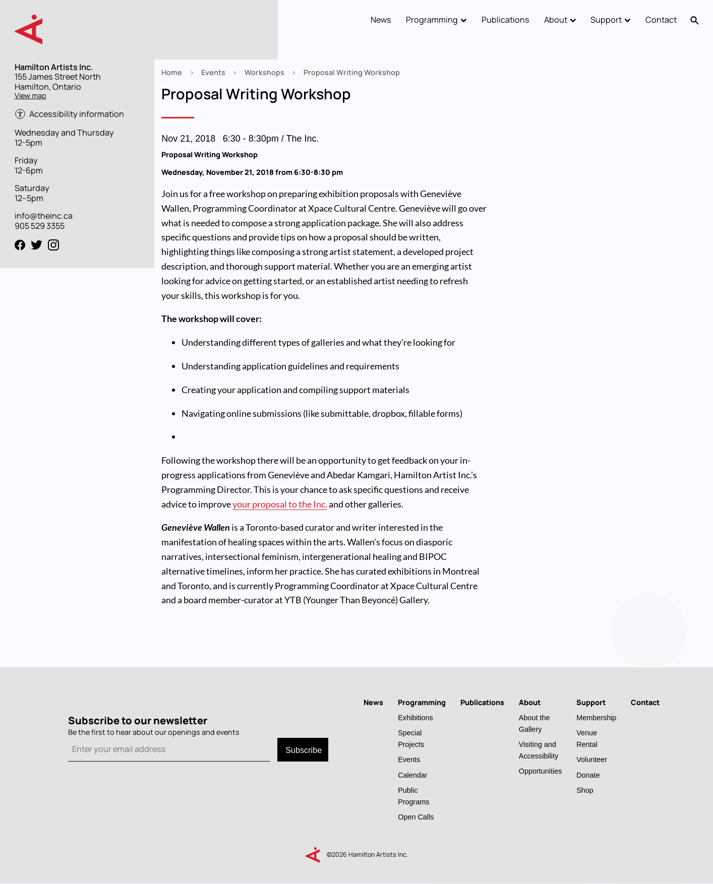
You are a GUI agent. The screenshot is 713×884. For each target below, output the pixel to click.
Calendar (412, 775)
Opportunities (540, 771)
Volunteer (591, 759)
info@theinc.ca (44, 215)
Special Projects (411, 738)
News (381, 19)
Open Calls (416, 817)
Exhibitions (415, 717)
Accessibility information (76, 114)
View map (30, 95)
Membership (596, 717)
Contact (661, 19)
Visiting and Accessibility (538, 750)
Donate (588, 775)
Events (213, 72)
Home (171, 72)
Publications (505, 19)
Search (695, 20)
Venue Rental (587, 738)
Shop (584, 790)
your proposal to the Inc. (279, 504)
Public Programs (413, 795)
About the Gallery (534, 723)
